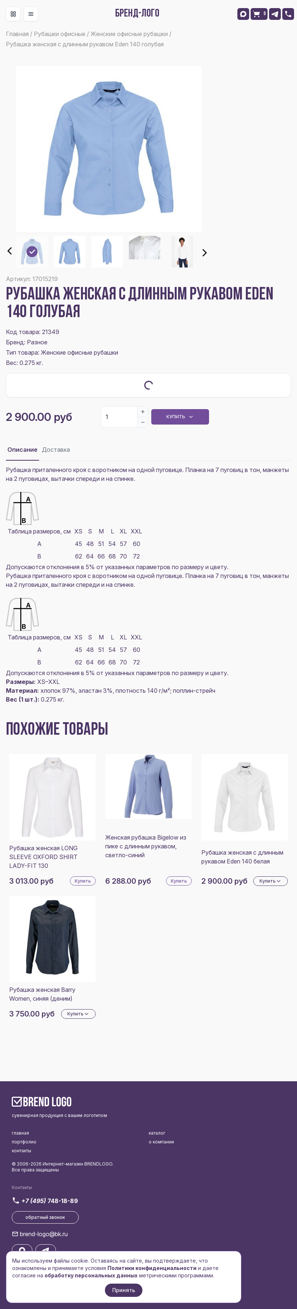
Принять (123, 1290)
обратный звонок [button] (45, 1217)
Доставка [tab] (56, 449)
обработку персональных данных (91, 1275)
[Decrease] (143, 422)
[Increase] (143, 412)
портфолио (24, 1142)
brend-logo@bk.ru (44, 1234)
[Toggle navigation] (13, 14)
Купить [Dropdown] (180, 417)
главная (20, 1133)
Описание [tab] (22, 449)
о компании (161, 1142)
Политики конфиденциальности (152, 1268)
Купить (83, 881)
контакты (21, 1150)
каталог (157, 1133)
